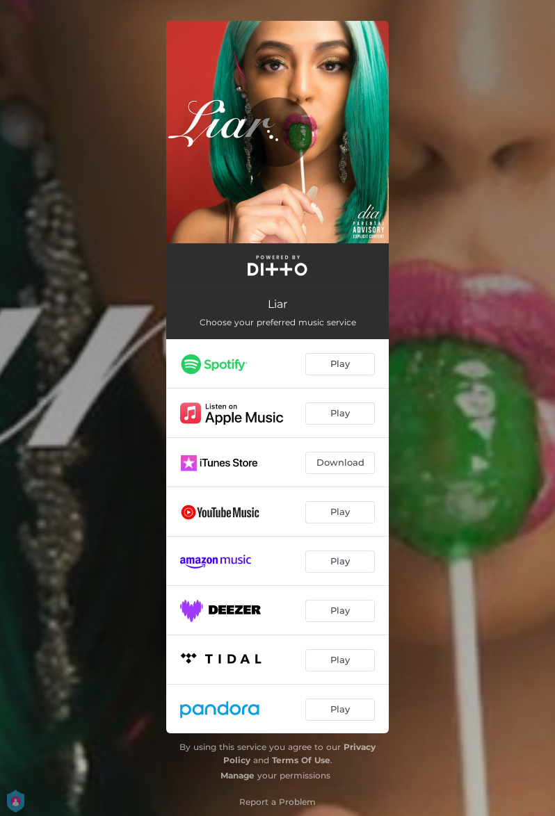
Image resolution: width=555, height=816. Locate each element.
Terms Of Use (301, 760)
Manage (237, 775)
